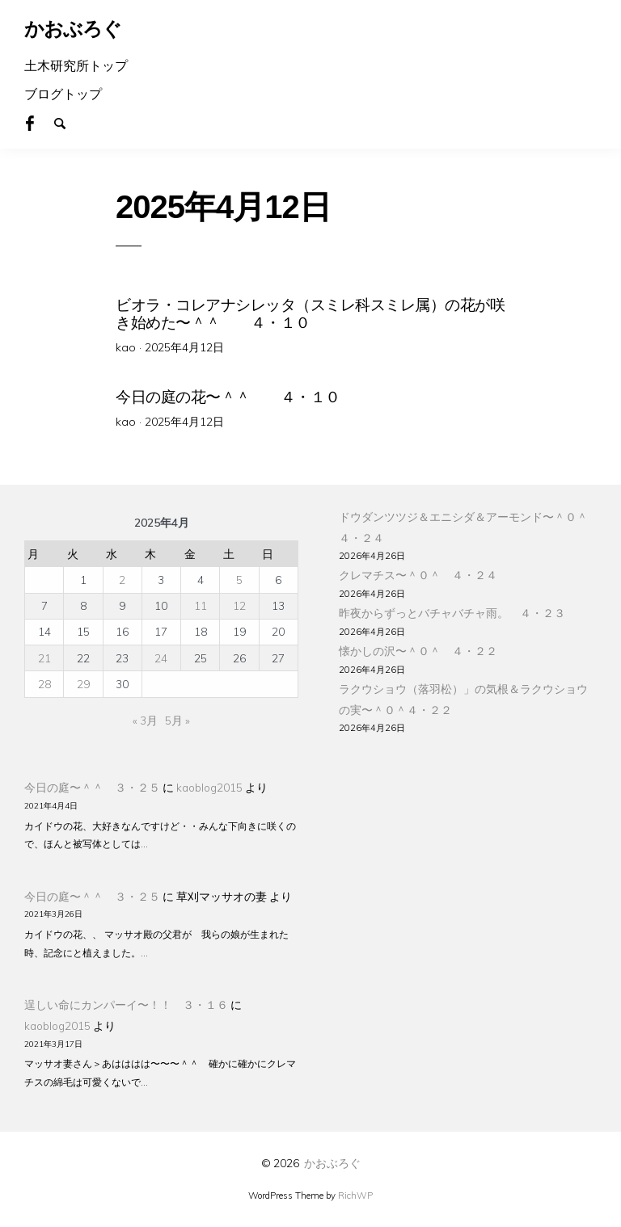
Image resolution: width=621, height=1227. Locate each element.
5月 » (177, 718)
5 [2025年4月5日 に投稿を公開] (239, 577)
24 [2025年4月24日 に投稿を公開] (160, 655)
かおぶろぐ (332, 1161)
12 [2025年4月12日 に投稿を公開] (239, 603)
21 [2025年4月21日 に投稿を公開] (44, 655)
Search (67, 122)
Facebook (39, 122)
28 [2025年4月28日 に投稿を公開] (44, 681)
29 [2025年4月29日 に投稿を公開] (83, 681)
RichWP (355, 1193)
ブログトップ (63, 94)
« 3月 (145, 718)
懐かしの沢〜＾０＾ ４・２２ (418, 648)
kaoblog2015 (209, 785)
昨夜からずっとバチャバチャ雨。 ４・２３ (452, 610)
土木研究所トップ (76, 65)
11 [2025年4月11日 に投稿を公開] (200, 603)
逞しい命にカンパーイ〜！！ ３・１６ (126, 1002)
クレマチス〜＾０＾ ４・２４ (418, 573)
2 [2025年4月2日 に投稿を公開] (122, 577)
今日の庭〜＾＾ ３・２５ (92, 785)
